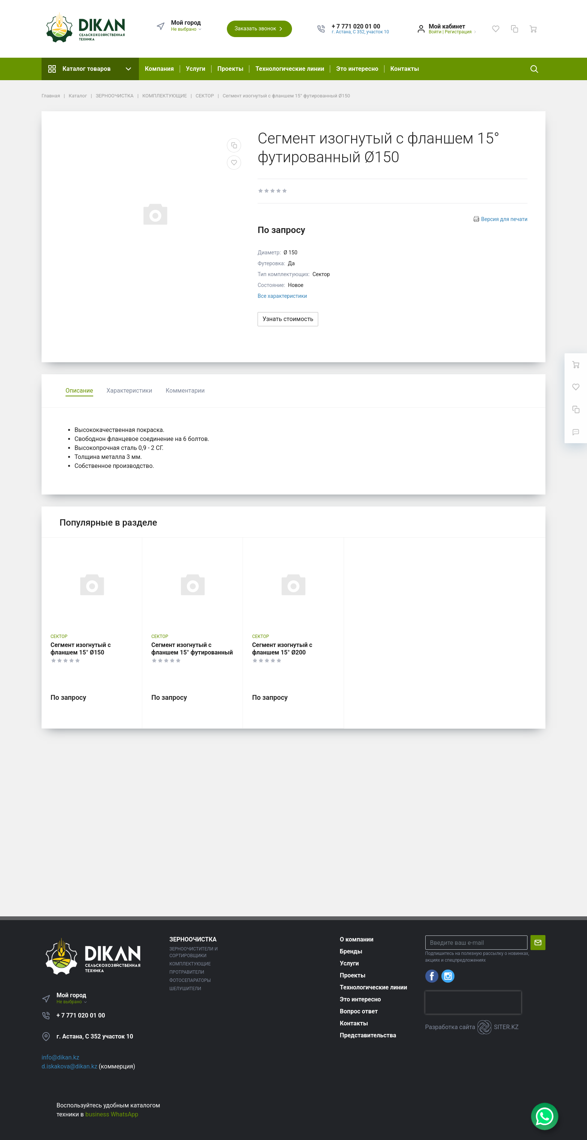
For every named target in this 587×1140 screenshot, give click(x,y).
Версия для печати (504, 219)
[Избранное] (495, 28)
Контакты (404, 68)
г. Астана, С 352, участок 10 (360, 31)
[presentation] (473, 1002)
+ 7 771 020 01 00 (81, 1015)
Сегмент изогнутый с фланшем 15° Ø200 (282, 648)
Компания (159, 68)
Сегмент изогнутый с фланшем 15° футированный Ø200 (192, 652)
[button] (360, 27)
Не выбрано (186, 29)
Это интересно (357, 68)
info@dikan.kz (60, 1057)
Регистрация (458, 31)
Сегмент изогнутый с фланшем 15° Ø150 (81, 648)
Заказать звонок (259, 28)
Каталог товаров (90, 68)
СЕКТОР (59, 636)
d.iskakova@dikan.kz (69, 1066)
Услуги (196, 68)
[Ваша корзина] (533, 28)
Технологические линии (289, 68)
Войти (435, 31)
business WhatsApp (111, 1114)
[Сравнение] (514, 28)
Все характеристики (282, 296)
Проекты (231, 68)
